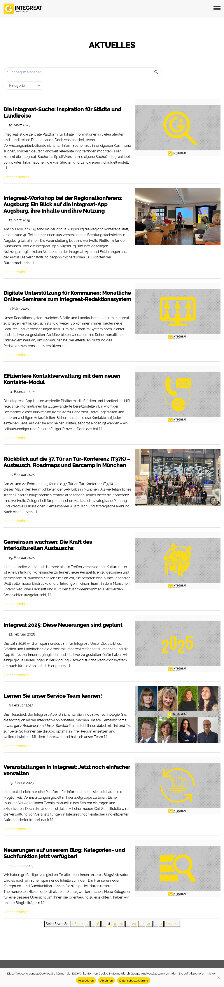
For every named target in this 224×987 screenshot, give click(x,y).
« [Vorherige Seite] (87, 924)
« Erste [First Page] (77, 924)
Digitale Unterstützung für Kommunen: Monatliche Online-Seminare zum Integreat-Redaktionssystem (67, 296)
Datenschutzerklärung (133, 980)
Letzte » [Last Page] (172, 924)
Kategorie (24, 85)
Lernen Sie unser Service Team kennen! (53, 696)
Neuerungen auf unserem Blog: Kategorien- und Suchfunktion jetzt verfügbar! (64, 853)
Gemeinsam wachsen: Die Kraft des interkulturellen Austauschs (48, 545)
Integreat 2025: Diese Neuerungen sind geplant (63, 625)
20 (134, 924)
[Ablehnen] (218, 977)
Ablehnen (106, 980)
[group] (25, 85)
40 (149, 924)
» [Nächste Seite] (161, 924)
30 (142, 924)
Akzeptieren (86, 980)
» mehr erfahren (16, 177)
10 (121, 924)
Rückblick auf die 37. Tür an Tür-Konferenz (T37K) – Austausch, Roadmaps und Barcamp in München (67, 462)
